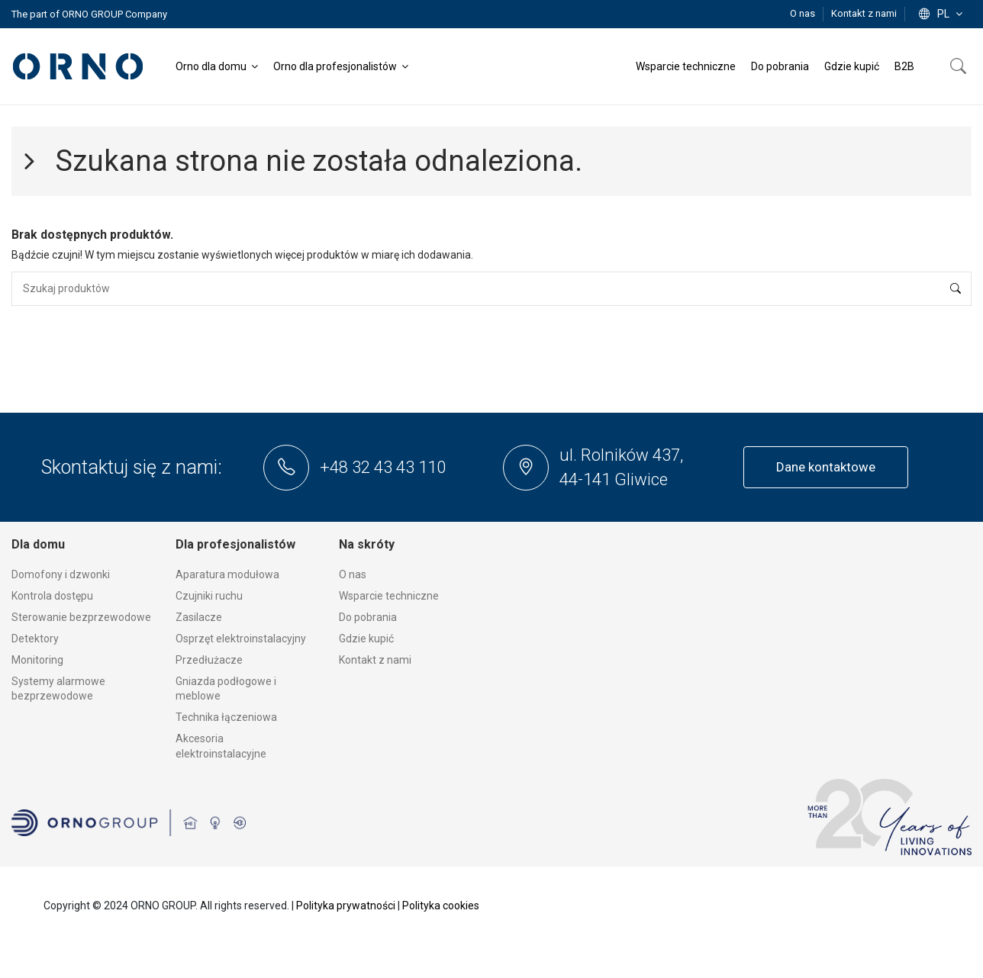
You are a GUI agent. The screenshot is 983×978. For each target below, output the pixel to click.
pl (942, 14)
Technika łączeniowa (226, 717)
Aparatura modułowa (227, 574)
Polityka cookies (440, 905)
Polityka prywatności (345, 905)
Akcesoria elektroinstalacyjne (221, 746)
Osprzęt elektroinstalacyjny (241, 638)
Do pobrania (368, 617)
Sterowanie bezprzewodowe (81, 617)
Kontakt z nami (864, 13)
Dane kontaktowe (825, 467)
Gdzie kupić (366, 638)
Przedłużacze (209, 660)
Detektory (35, 638)
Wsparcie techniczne (389, 596)
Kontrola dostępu (52, 596)
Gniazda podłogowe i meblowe (226, 689)
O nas (803, 13)
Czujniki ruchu (209, 596)
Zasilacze (199, 617)
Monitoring (37, 660)
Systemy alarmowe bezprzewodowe (58, 689)
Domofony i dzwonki (60, 574)
